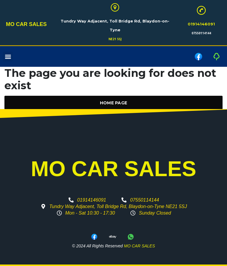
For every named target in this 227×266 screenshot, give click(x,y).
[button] (8, 56)
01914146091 (201, 24)
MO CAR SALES (26, 24)
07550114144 (201, 33)
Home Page (113, 103)
